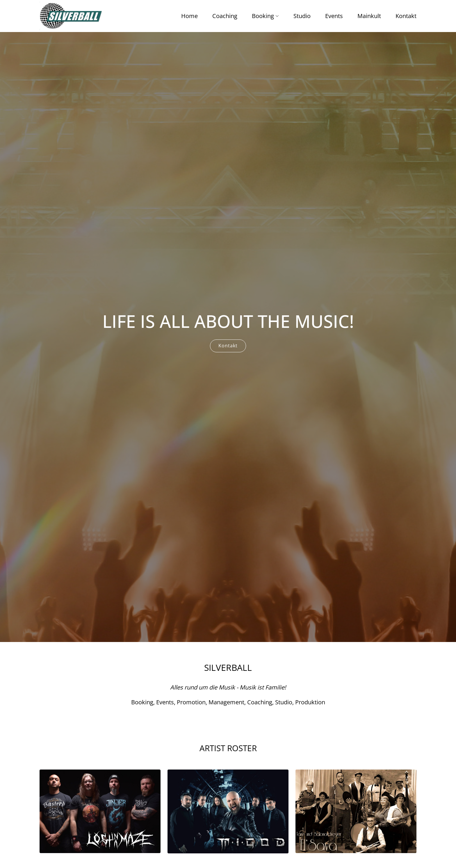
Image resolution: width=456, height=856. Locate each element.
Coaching (224, 16)
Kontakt (406, 16)
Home (189, 16)
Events (334, 16)
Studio (302, 16)
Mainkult (369, 16)
